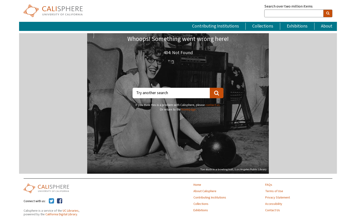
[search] (327, 13)
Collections (262, 26)
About (326, 26)
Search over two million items (288, 6)
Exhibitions (297, 26)
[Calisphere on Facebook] (59, 201)
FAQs (268, 184)
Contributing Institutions (215, 26)
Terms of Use (274, 191)
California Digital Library (61, 214)
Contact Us (272, 210)
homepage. (188, 109)
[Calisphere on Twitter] (51, 201)
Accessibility (273, 204)
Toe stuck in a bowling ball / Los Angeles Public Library (233, 169)
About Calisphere (204, 191)
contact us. (212, 105)
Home (197, 184)
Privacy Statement (277, 197)
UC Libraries (71, 210)
